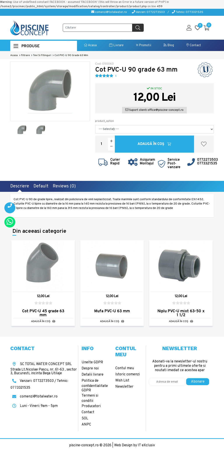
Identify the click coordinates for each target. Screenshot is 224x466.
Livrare (116, 45)
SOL (85, 418)
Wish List (122, 380)
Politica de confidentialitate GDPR (95, 386)
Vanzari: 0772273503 (148, 12)
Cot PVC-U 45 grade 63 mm (43, 313)
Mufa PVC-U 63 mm (112, 311)
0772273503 (207, 160)
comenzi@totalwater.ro (109, 12)
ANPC (86, 424)
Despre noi (90, 368)
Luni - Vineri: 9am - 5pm (34, 406)
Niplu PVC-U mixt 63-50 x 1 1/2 (181, 313)
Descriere (19, 186)
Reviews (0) (64, 186)
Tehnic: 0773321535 (187, 12)
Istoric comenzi (127, 374)
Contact (193, 45)
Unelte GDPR (92, 362)
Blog (169, 45)
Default (40, 186)
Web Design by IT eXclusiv (134, 445)
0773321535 (207, 163)
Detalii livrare (92, 374)
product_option (104, 121)
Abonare (198, 382)
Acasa (90, 45)
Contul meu (124, 368)
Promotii (143, 45)
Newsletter (124, 387)
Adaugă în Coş (154, 144)
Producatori (91, 406)
